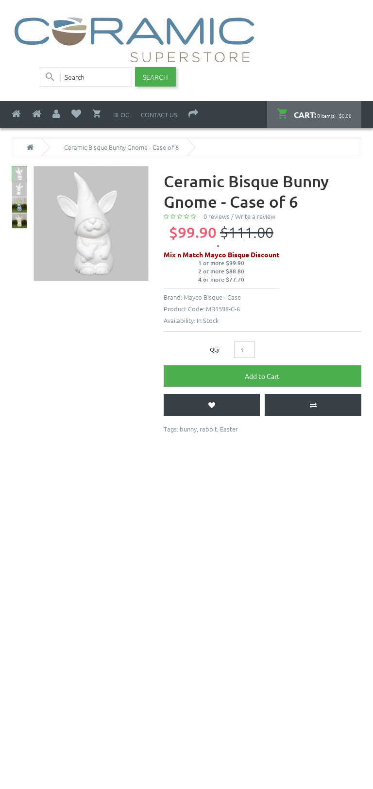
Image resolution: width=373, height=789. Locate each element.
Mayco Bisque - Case (212, 297)
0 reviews (216, 216)
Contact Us (159, 114)
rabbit (208, 428)
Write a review (255, 216)
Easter (229, 428)
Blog (121, 114)
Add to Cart (262, 376)
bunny (188, 428)
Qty (215, 349)
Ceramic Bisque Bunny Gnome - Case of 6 (121, 147)
